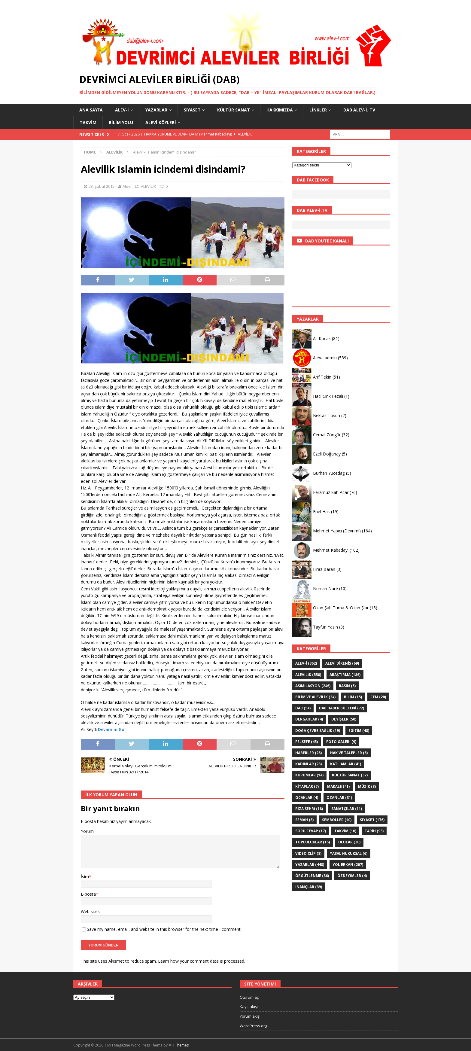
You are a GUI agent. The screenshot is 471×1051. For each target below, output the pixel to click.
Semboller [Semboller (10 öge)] (336, 819)
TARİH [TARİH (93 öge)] (374, 830)
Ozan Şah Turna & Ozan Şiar (341, 608)
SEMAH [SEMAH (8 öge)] (304, 819)
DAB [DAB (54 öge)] (303, 708)
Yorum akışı (250, 1016)
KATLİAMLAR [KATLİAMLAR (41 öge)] (345, 763)
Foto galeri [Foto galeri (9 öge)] (341, 741)
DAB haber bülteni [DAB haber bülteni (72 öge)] (341, 708)
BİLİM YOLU (121, 122)
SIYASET (192, 110)
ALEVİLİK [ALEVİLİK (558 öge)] (308, 674)
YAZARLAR (156, 110)
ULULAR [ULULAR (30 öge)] (349, 842)
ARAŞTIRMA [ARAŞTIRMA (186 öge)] (345, 674)
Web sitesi (91, 911)
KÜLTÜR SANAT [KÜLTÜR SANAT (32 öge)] (350, 775)
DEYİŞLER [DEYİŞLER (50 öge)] (343, 719)
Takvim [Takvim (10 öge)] (345, 830)
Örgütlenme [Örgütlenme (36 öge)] (312, 875)
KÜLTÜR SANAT (233, 110)
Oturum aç (249, 997)
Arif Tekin (322, 377)
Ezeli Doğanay (327, 454)
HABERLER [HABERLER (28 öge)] (308, 752)
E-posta (88, 894)
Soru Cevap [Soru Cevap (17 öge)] (310, 830)
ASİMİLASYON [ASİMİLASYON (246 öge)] (312, 685)
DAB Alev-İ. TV (359, 110)
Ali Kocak (322, 338)
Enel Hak (321, 511)
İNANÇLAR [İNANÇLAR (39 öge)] (308, 886)
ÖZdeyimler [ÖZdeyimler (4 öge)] (352, 875)
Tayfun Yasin (325, 627)
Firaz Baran (324, 569)
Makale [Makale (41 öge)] (338, 786)
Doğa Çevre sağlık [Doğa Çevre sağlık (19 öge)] (317, 730)
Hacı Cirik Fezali (328, 396)
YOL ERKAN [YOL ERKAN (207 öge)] (348, 864)
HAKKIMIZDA (279, 110)
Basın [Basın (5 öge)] (347, 685)
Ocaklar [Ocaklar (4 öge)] (306, 797)
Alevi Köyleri (160, 122)
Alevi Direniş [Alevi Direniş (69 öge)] (342, 663)
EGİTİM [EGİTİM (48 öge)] (358, 730)
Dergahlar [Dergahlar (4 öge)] (309, 719)
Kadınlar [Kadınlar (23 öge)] (308, 763)
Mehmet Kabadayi (330, 550)
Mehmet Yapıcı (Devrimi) (337, 531)
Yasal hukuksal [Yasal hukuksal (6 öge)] (348, 853)
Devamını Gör (112, 729)
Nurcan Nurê (325, 588)
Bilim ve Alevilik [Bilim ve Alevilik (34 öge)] (315, 696)
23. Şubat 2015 (101, 186)
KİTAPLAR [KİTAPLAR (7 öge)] (307, 786)
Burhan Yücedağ (329, 473)
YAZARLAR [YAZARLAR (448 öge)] (309, 864)
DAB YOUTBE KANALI (327, 241)
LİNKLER (318, 110)
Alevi (127, 186)
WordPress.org (253, 1025)
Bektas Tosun (326, 415)
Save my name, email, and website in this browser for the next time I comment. (164, 929)
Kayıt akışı (249, 1006)
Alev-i (122, 110)
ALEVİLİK (148, 186)
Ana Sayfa (91, 110)
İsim (85, 876)
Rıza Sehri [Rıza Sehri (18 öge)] (309, 808)
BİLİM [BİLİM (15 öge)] (353, 696)
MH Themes (179, 1045)
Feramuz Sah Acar (330, 492)
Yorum (87, 831)
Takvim (88, 122)
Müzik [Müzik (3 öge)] (367, 786)
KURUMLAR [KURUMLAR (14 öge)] (309, 775)
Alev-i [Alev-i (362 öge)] (306, 663)
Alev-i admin (325, 358)
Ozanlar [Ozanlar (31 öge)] (339, 797)
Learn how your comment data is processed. (201, 961)
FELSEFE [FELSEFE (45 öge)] (306, 741)
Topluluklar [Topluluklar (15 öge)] (312, 842)
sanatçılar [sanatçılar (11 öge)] (346, 808)
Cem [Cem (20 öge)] (378, 696)
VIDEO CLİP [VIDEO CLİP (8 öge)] (308, 853)
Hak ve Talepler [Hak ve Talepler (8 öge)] (349, 752)
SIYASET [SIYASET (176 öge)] (372, 819)
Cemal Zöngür (327, 434)
